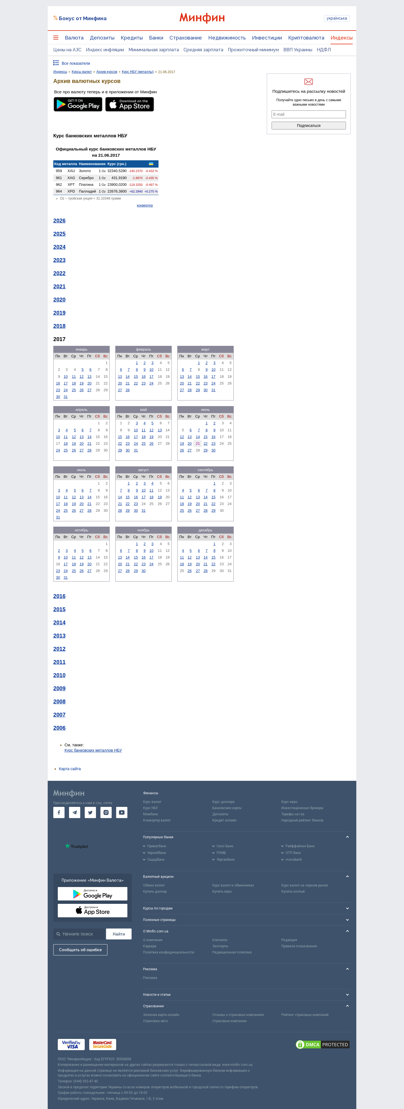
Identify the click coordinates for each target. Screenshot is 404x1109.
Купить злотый (293, 891)
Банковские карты (227, 808)
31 (66, 397)
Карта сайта (70, 769)
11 (74, 376)
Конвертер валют (157, 820)
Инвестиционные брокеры (302, 808)
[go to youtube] (121, 812)
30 (58, 397)
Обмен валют (154, 885)
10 (66, 376)
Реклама (150, 978)
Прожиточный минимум (253, 49)
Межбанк (150, 814)
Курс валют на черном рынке (304, 885)
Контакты (220, 940)
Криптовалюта (306, 38)
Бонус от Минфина (83, 18)
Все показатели (76, 63)
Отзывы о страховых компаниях (238, 1015)
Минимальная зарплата (153, 49)
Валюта (74, 38)
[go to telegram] (74, 812)
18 (74, 383)
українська (337, 18)
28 (128, 390)
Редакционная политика (232, 952)
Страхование (185, 38)
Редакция (289, 940)
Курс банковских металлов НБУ (93, 750)
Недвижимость (227, 38)
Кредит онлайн (224, 820)
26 (82, 390)
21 (128, 383)
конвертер (145, 205)
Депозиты (102, 38)
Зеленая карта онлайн (161, 1015)
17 (66, 383)
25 (74, 390)
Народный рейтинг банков (302, 820)
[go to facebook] (59, 812)
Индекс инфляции (105, 49)
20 (89, 383)
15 (136, 376)
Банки (156, 38)
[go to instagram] (106, 812)
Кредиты (132, 38)
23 (58, 390)
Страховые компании (229, 1021)
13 (89, 376)
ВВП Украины (297, 49)
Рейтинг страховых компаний (305, 1015)
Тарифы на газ (292, 814)
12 (82, 376)
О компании (152, 940)
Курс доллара (223, 802)
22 (136, 383)
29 (198, 390)
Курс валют (152, 802)
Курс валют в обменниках (233, 885)
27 (89, 390)
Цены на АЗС (67, 49)
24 (66, 390)
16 (58, 383)
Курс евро (289, 802)
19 (82, 383)
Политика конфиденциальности (168, 952)
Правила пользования (299, 946)
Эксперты (220, 946)
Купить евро (222, 891)
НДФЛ (324, 49)
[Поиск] (119, 934)
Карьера (149, 946)
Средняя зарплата (203, 49)
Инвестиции (267, 38)
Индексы (341, 38)
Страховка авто (155, 1021)
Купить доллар (155, 891)
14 (128, 376)
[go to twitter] (90, 812)
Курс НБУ (150, 808)
